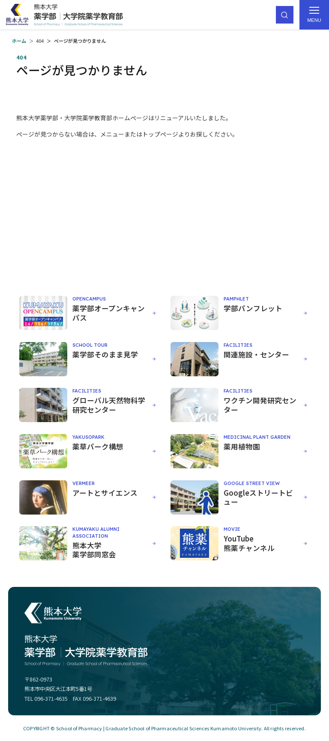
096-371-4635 (51, 698)
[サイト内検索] (284, 15)
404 (40, 40)
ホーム (19, 40)
